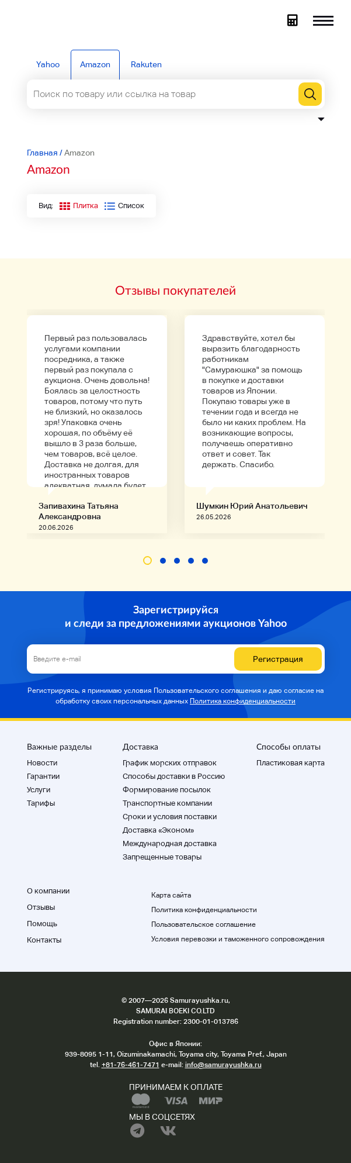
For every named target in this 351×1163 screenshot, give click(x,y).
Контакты (44, 940)
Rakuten (146, 64)
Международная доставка (170, 843)
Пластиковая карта (290, 762)
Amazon (95, 64)
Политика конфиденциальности (243, 701)
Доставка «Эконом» (158, 830)
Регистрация (278, 659)
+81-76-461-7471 (130, 1065)
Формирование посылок (167, 789)
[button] (147, 560)
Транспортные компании (167, 803)
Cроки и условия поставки (170, 816)
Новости (42, 762)
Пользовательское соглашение (203, 924)
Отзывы (41, 907)
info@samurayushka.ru (223, 1065)
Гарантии (43, 776)
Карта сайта (171, 895)
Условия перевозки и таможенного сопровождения (238, 939)
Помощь (42, 923)
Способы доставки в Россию (174, 776)
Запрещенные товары (162, 857)
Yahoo (48, 64)
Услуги (38, 789)
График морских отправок (170, 762)
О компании (48, 890)
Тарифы (41, 803)
